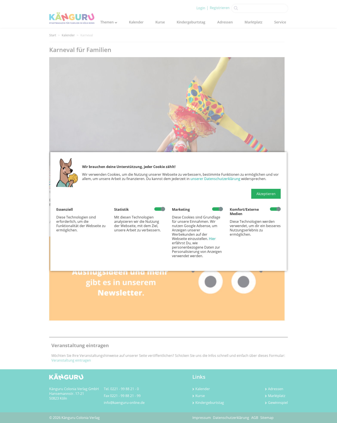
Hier (212, 238)
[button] (266, 194)
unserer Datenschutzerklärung (215, 178)
